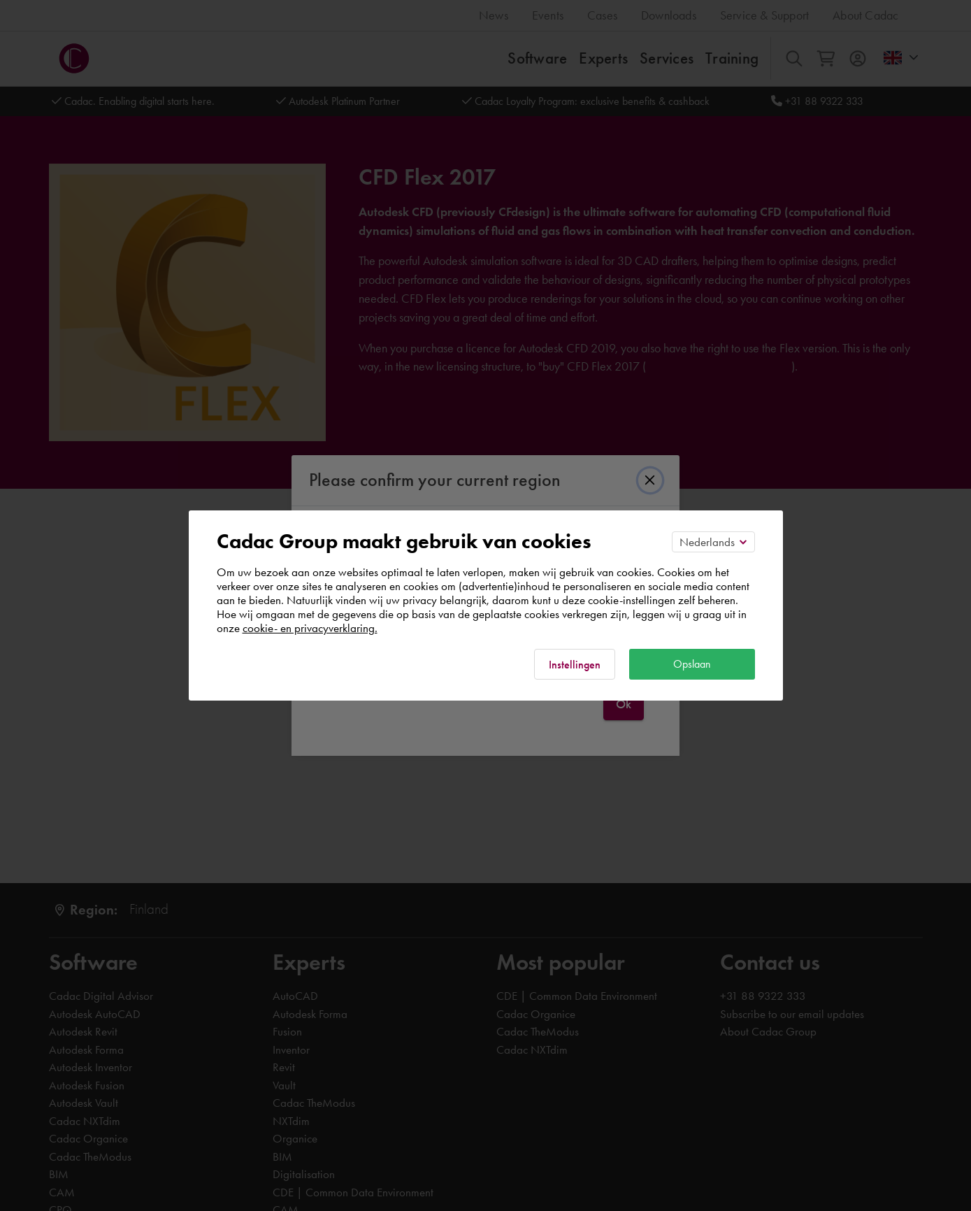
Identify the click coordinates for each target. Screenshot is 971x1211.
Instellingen (574, 664)
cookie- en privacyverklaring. (310, 628)
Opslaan (692, 664)
